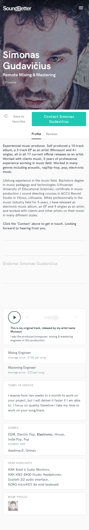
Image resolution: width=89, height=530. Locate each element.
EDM (11, 434)
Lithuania (9, 82)
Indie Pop (15, 439)
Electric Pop (26, 434)
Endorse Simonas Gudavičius (30, 263)
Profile (36, 134)
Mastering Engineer (22, 368)
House (59, 434)
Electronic (44, 434)
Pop (26, 439)
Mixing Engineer (19, 353)
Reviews (51, 134)
